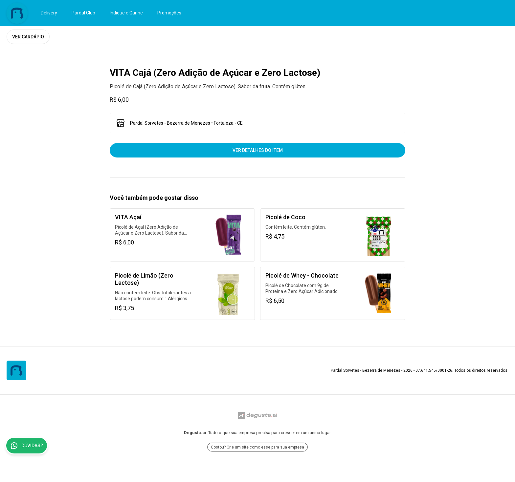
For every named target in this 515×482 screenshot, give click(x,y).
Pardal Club (83, 12)
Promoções (169, 12)
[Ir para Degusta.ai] (257, 415)
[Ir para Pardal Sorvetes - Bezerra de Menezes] (17, 13)
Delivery (49, 12)
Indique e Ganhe (126, 12)
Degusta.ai (195, 432)
